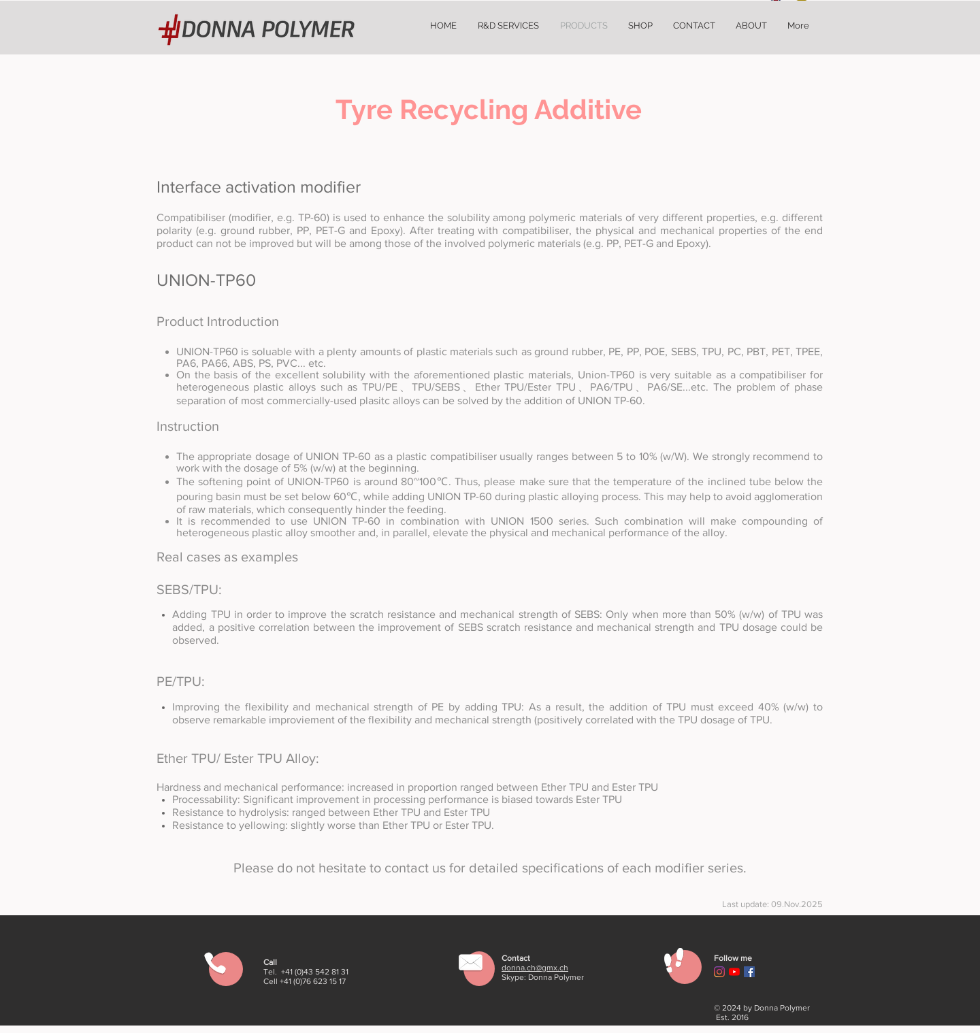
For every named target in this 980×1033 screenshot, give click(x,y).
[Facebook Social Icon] (749, 971)
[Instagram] (719, 971)
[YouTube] (734, 971)
